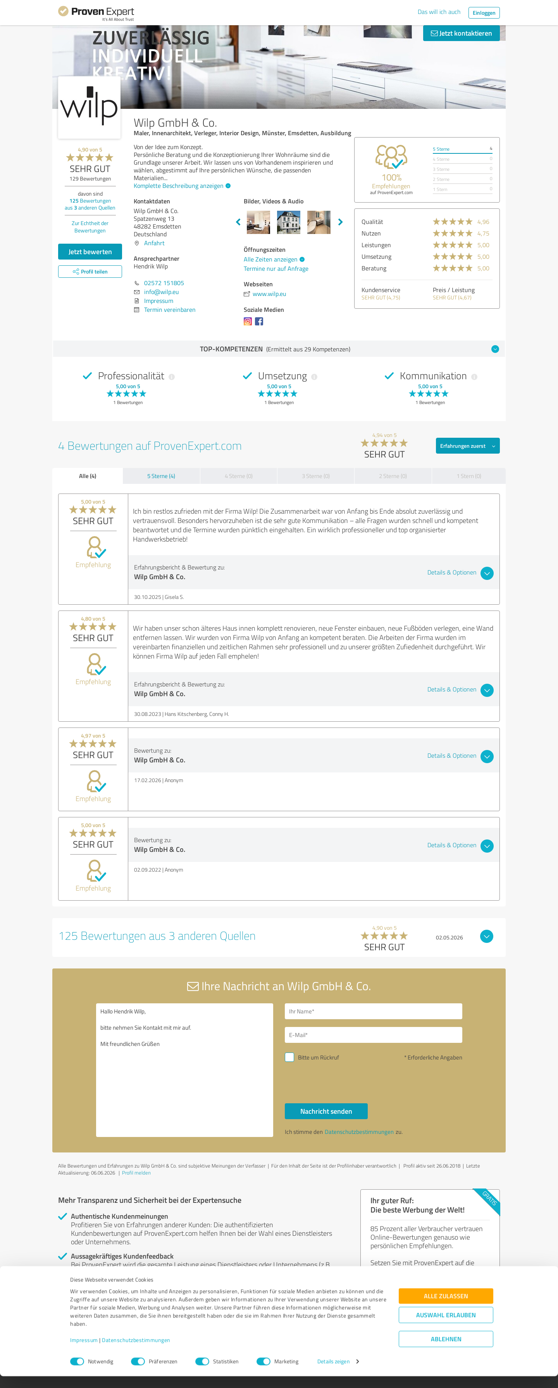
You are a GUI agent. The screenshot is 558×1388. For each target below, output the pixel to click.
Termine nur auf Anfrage (276, 268)
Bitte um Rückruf (318, 1057)
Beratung (374, 268)
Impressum (84, 1351)
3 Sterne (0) (316, 476)
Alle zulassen (446, 1308)
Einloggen (484, 12)
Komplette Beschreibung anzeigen (181, 185)
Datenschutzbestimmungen (136, 1351)
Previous (238, 222)
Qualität (372, 221)
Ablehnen (446, 1351)
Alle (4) (87, 475)
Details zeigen (333, 1373)
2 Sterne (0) (393, 476)
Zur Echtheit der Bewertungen (90, 226)
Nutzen (371, 233)
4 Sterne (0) (239, 476)
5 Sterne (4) (161, 476)
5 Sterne (441, 149)
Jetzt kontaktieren (461, 33)
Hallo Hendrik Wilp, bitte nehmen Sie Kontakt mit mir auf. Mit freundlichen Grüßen (185, 1070)
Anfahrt (154, 243)
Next (340, 222)
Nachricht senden (326, 1111)
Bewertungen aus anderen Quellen (90, 204)
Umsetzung (376, 256)
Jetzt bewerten (90, 251)
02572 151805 (164, 283)
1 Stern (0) (468, 476)
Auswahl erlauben (446, 1327)
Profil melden (136, 1172)
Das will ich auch (439, 11)
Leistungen (376, 245)
